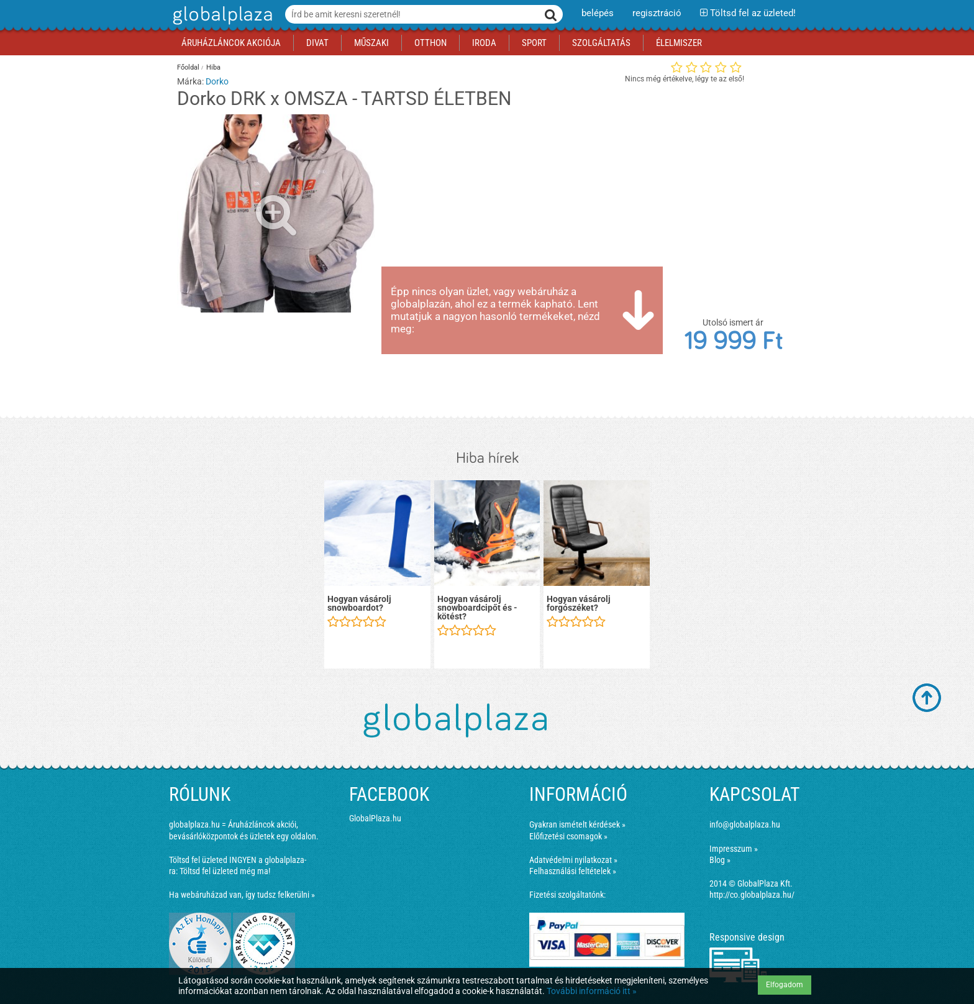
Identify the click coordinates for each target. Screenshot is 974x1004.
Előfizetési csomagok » (568, 836)
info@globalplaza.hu (744, 824)
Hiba (213, 67)
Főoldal (188, 67)
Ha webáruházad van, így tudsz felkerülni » (242, 895)
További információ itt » (592, 991)
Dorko (217, 81)
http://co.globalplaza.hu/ (751, 895)
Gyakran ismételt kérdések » (577, 824)
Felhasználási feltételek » (572, 871)
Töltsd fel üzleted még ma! (225, 871)
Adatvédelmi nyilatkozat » (573, 860)
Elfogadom (784, 984)
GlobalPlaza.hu (375, 818)
